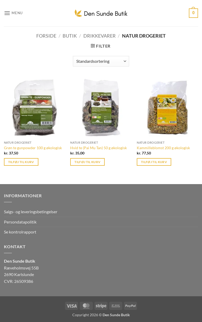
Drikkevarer (99, 36)
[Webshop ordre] (101, 61)
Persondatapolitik (20, 221)
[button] (13, 13)
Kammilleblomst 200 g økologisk (163, 148)
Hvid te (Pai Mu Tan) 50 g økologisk (98, 148)
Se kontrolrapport (20, 231)
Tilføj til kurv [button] (21, 162)
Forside (46, 36)
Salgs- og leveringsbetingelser (30, 211)
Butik (70, 36)
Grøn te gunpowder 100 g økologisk (33, 148)
